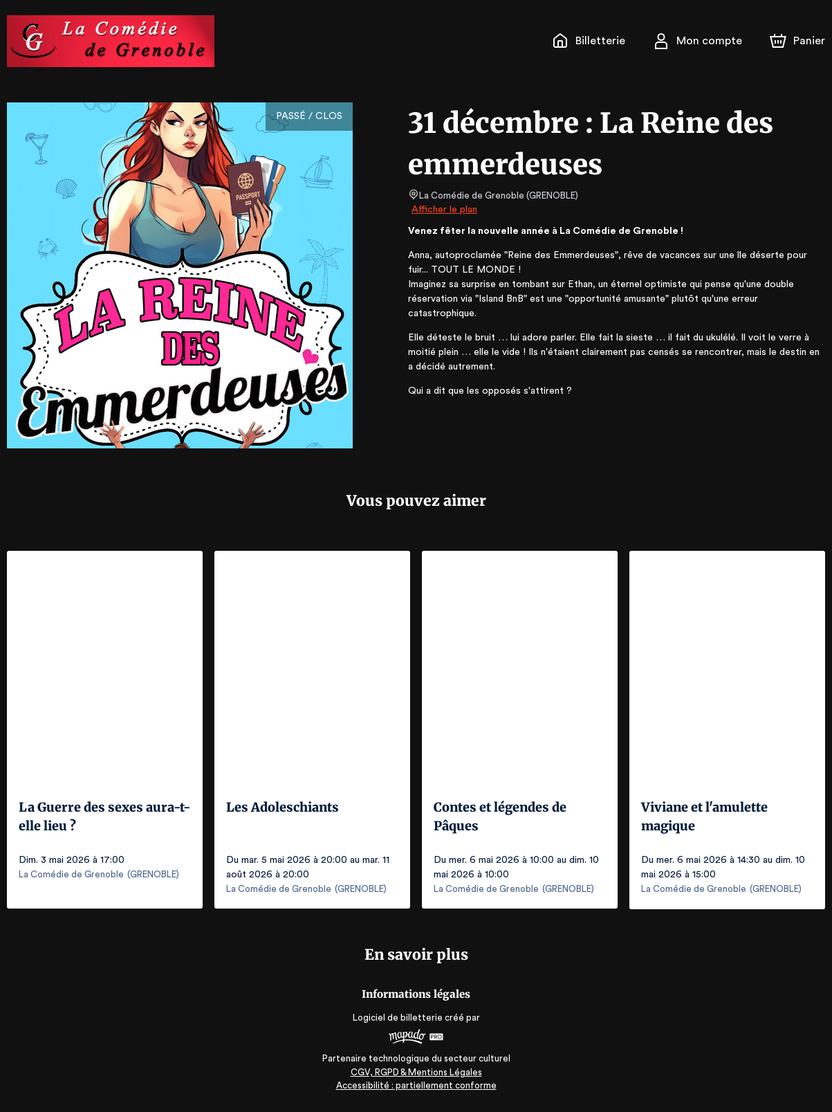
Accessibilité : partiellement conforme (416, 1084)
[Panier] (797, 41)
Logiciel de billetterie (398, 1017)
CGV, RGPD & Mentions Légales (416, 1071)
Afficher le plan (443, 209)
